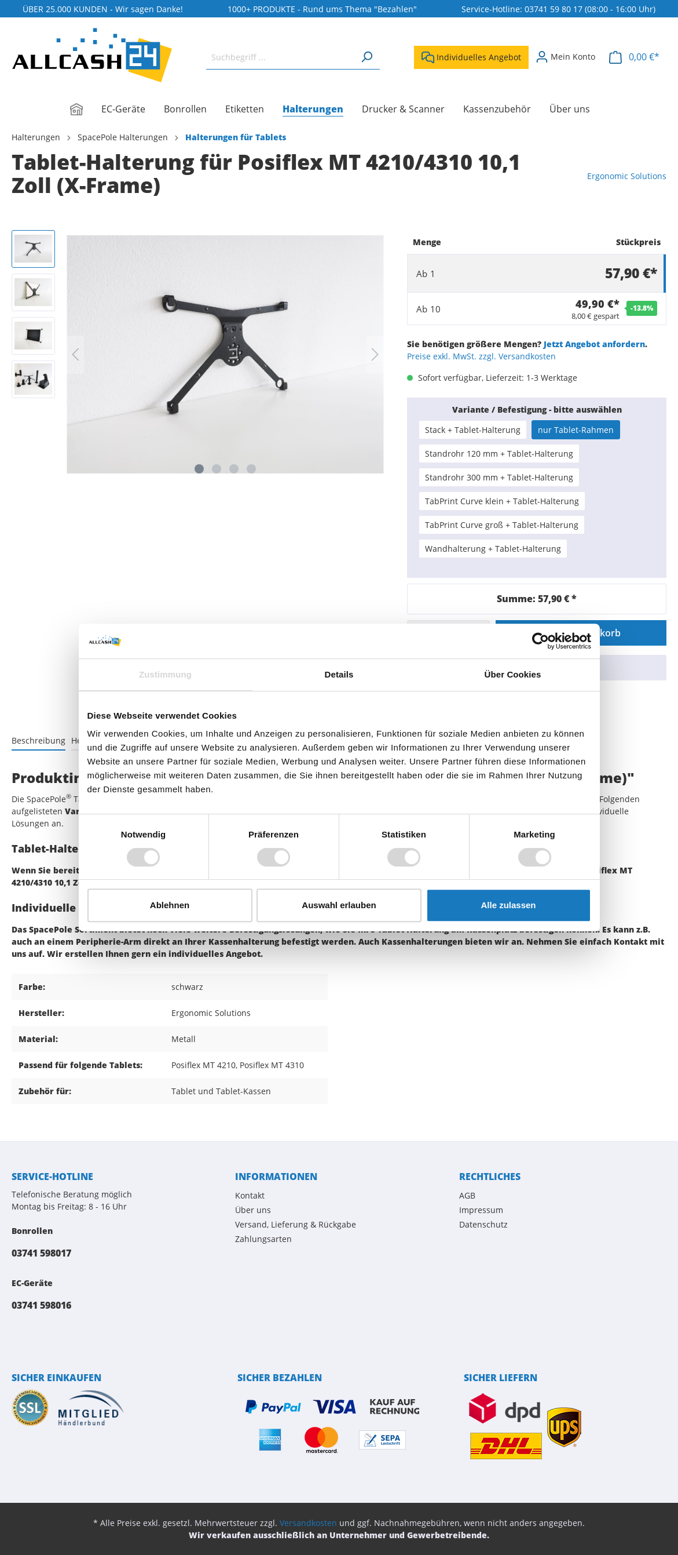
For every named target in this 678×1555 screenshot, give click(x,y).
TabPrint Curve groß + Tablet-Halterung (501, 524)
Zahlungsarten (263, 1238)
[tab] (38, 740)
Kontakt (250, 1195)
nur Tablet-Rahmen (576, 429)
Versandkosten (308, 1522)
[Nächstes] (375, 354)
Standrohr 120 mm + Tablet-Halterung (499, 453)
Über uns (253, 1209)
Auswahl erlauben (339, 905)
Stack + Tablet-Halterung (473, 429)
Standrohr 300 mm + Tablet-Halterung (499, 477)
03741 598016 (41, 1305)
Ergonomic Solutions (626, 175)
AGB (467, 1195)
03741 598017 (41, 1253)
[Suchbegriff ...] (280, 57)
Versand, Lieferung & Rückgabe (295, 1224)
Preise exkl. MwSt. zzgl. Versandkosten (481, 356)
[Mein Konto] (565, 57)
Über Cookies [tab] (513, 674)
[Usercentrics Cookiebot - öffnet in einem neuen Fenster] (540, 641)
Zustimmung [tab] (165, 674)
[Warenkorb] (634, 57)
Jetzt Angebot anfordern (594, 343)
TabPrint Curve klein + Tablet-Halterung (502, 501)
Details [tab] (339, 674)
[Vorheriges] (75, 354)
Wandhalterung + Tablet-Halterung (493, 548)
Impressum (481, 1209)
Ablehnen (169, 905)
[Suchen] (366, 57)
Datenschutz (483, 1224)
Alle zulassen (508, 905)
